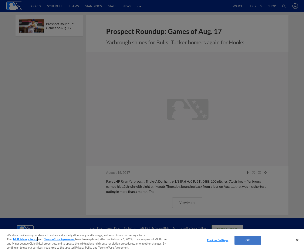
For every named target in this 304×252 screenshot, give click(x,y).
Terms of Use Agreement (59, 239)
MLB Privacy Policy (25, 239)
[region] (152, 240)
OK (248, 240)
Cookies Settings (217, 240)
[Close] (297, 240)
